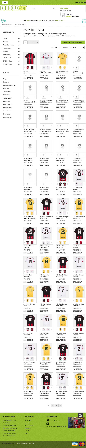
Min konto (64, 8)
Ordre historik (7, 98)
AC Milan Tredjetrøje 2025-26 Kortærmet (62, 72)
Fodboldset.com (53, 420)
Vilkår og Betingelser (9, 433)
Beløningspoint (7, 104)
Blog (26, 433)
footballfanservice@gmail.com (56, 424)
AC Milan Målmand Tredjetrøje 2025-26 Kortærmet (29, 131)
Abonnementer (7, 117)
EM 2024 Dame (7, 64)
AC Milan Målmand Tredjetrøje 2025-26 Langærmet (78, 131)
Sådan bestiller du (9, 435)
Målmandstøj (7, 54)
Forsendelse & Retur (9, 420)
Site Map (27, 430)
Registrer (63, 10)
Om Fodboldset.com (9, 425)
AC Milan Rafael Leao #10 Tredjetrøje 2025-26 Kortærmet (30, 218)
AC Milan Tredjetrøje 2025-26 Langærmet (46, 101)
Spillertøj (5, 42)
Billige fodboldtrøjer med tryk (25, 443)
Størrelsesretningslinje (10, 428)
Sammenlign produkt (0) (72, 42)
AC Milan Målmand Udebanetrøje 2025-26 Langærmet (62, 131)
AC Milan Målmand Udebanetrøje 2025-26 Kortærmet (79, 102)
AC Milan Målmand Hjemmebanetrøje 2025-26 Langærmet (46, 131)
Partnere (27, 423)
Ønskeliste (6, 95)
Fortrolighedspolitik (9, 430)
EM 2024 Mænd (7, 61)
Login (69, 10)
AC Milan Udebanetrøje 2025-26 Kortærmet (46, 72)
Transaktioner (7, 111)
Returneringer (7, 107)
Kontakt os (6, 423)
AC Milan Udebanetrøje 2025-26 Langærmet (29, 102)
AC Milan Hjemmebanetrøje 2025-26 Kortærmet (29, 72)
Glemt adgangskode (9, 85)
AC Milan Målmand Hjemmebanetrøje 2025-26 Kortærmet (62, 102)
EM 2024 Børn (7, 58)
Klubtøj (5, 38)
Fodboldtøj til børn (8, 45)
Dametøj (5, 51)
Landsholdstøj (7, 48)
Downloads (6, 101)
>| (37, 42)
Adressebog (7, 91)
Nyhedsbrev (7, 114)
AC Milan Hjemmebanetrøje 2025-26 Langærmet (79, 72)
